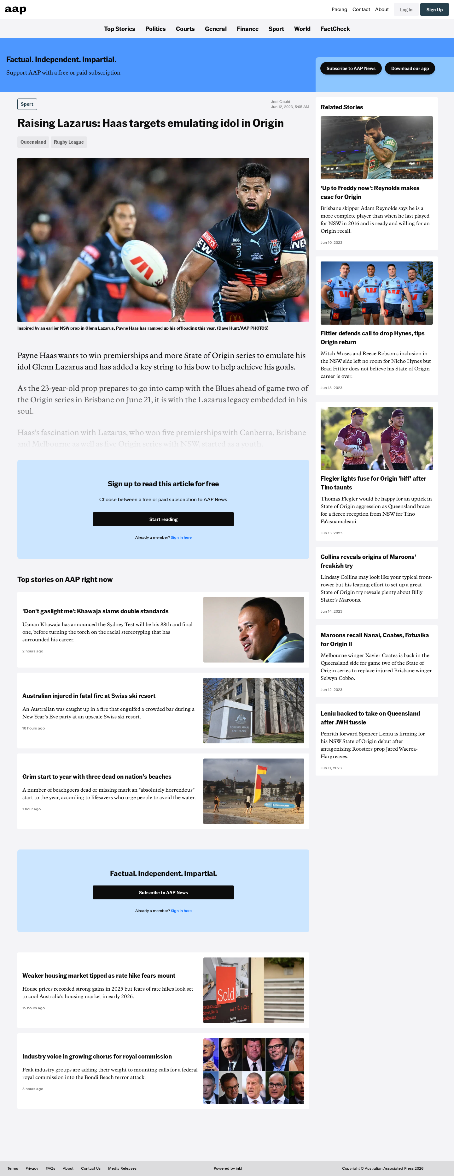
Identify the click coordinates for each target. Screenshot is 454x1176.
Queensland (33, 142)
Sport (276, 28)
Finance (248, 28)
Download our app (410, 68)
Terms (13, 1168)
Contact (361, 9)
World (302, 28)
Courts (185, 28)
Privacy (32, 1168)
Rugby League (69, 142)
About (382, 9)
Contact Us (91, 1168)
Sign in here (181, 537)
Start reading (163, 519)
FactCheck (335, 28)
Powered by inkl (228, 1168)
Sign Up (435, 9)
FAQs (50, 1168)
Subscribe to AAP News (351, 68)
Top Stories (119, 28)
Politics (155, 28)
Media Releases (122, 1168)
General (216, 28)
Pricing (339, 9)
